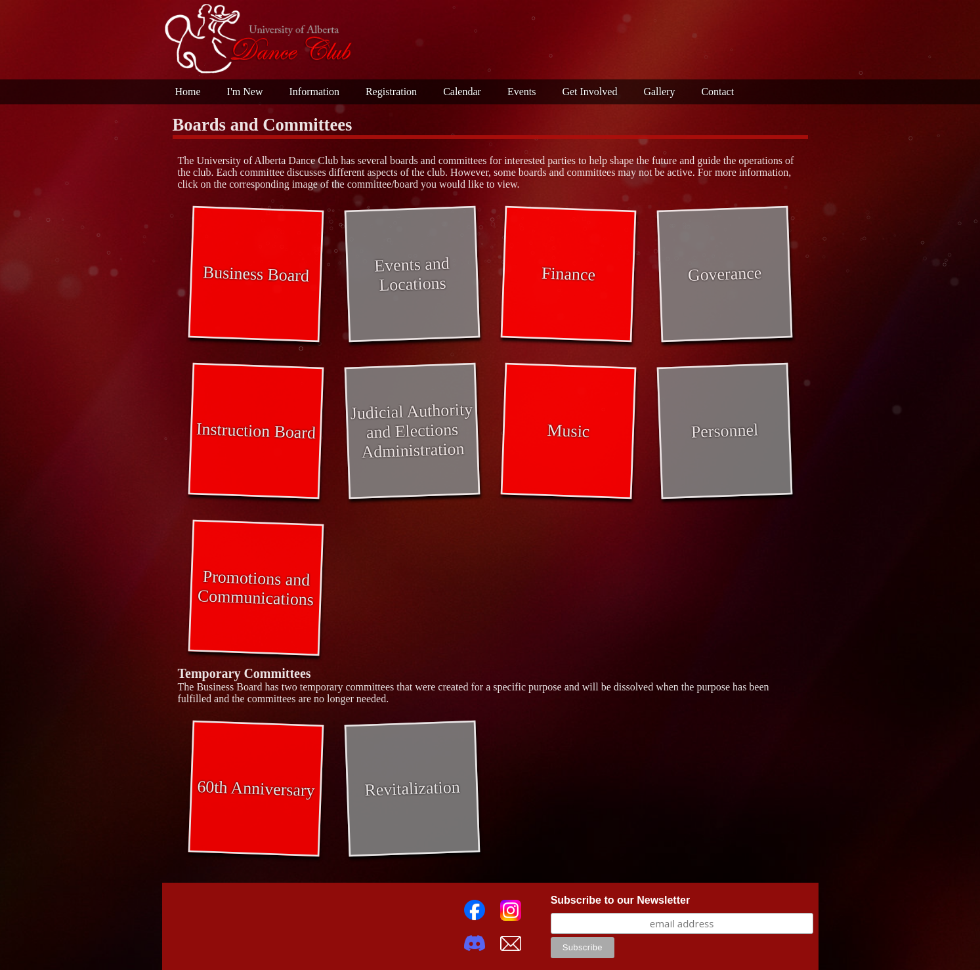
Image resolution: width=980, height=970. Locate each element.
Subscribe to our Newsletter (621, 900)
